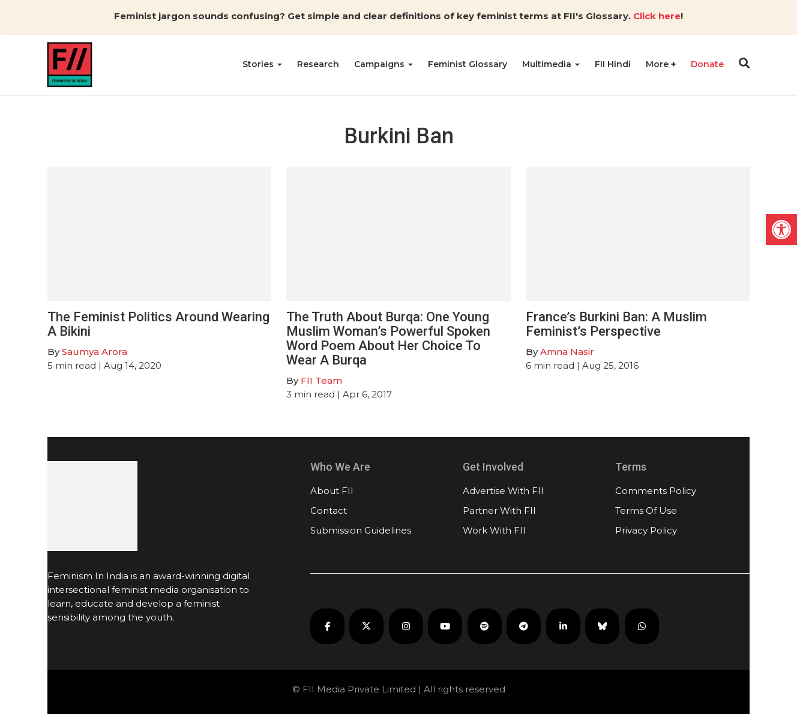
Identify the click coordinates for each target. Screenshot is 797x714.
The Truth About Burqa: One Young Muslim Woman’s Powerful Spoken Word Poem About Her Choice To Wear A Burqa (388, 338)
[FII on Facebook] (327, 626)
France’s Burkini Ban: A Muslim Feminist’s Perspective (616, 324)
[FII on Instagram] (406, 626)
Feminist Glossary (467, 64)
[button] (781, 229)
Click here (657, 16)
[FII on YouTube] (445, 626)
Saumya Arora (94, 351)
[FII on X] (366, 626)
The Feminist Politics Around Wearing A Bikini (158, 324)
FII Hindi (613, 64)
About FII (331, 490)
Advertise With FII (503, 490)
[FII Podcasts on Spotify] (485, 626)
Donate (707, 64)
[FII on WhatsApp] (642, 626)
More (658, 64)
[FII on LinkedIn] (563, 626)
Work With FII (494, 530)
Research (318, 64)
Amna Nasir (567, 351)
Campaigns (383, 64)
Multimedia (551, 64)
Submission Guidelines (360, 530)
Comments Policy (655, 490)
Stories (262, 64)
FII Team (321, 380)
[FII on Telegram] (524, 626)
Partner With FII (499, 510)
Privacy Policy (646, 530)
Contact (328, 510)
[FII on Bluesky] (602, 626)
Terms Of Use (646, 510)
